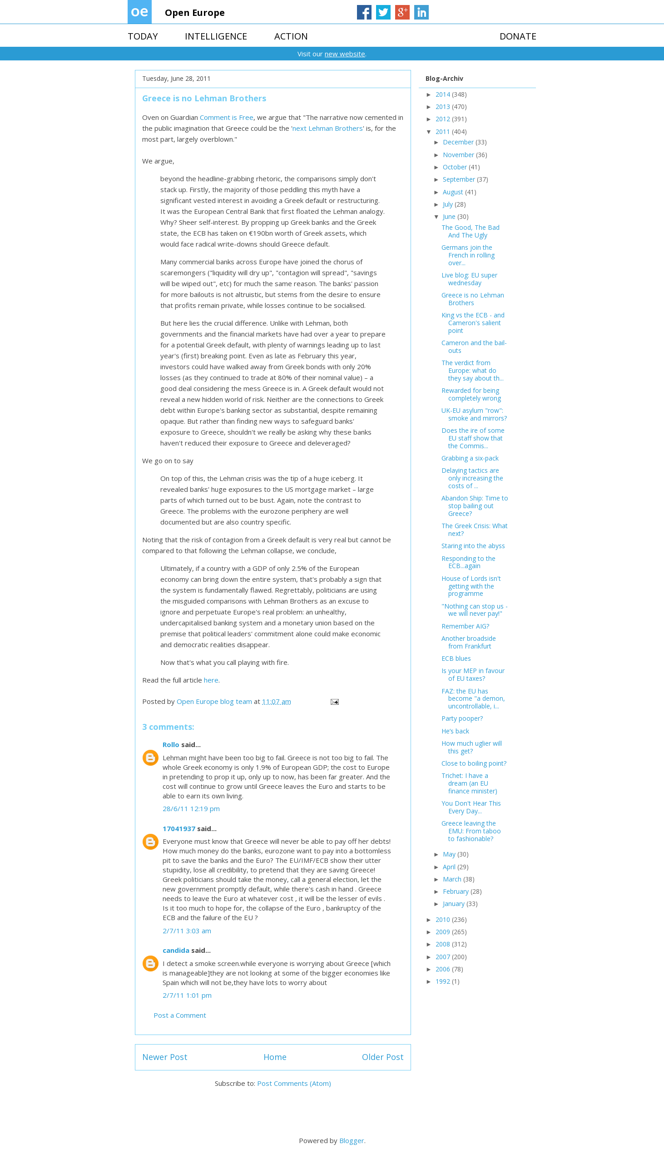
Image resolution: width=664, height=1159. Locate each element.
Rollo (171, 744)
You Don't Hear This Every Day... (471, 807)
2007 (444, 956)
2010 (444, 919)
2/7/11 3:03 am (187, 930)
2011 (444, 131)
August (454, 192)
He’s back (455, 731)
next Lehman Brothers (327, 128)
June (450, 216)
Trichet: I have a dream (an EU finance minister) (469, 783)
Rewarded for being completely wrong (471, 394)
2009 (444, 931)
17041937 (179, 828)
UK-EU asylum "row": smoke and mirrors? (474, 414)
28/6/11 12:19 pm (191, 808)
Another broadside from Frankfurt (468, 642)
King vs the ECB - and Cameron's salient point (473, 323)
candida (176, 950)
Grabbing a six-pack (470, 458)
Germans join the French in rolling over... (468, 255)
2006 (444, 969)
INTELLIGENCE (216, 36)
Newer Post (165, 1056)
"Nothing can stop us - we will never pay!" (474, 610)
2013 (444, 106)
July (449, 204)
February (457, 891)
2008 (444, 944)
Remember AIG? (465, 626)
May (450, 854)
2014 (444, 94)
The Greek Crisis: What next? (474, 529)
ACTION (291, 36)
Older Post (383, 1056)
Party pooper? (462, 718)
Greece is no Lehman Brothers (472, 299)
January (454, 903)
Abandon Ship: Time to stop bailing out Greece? (474, 506)
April (450, 866)
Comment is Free (226, 117)
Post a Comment (180, 1015)
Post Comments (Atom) (294, 1083)
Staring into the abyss (473, 545)
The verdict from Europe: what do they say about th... (472, 370)
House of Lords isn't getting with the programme (471, 586)
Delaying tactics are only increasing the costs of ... (472, 478)
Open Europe (195, 12)
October (456, 167)
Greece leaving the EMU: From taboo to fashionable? (471, 831)
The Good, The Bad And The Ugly (470, 231)
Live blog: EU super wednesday (469, 279)
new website (345, 53)
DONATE (518, 36)
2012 (444, 118)
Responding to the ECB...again (468, 562)
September (460, 179)
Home (275, 1056)
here (211, 679)
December (459, 142)
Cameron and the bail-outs (474, 346)
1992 (444, 981)
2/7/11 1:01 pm (187, 995)
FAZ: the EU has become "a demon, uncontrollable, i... (473, 699)
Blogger (351, 1140)
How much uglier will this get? (471, 747)
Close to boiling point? (473, 763)
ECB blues (456, 658)
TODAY (143, 36)
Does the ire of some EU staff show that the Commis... (473, 438)
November (459, 154)
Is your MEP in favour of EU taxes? (473, 674)
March (453, 879)
